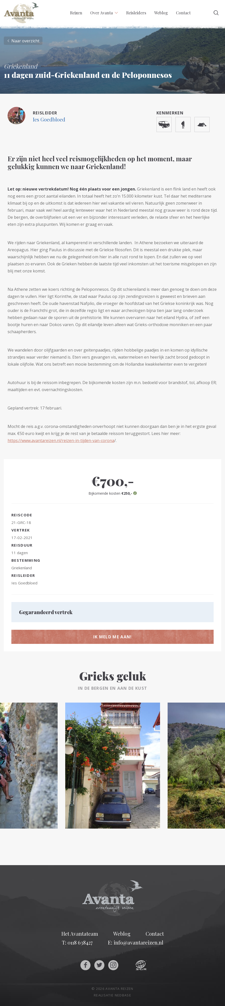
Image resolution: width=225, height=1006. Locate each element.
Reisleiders (136, 12)
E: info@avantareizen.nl (135, 942)
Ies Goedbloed (49, 119)
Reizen (76, 12)
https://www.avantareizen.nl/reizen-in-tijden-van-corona (61, 440)
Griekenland (21, 567)
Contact (183, 12)
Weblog (161, 12)
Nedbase (123, 995)
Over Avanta (101, 12)
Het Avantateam (79, 933)
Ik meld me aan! (112, 637)
